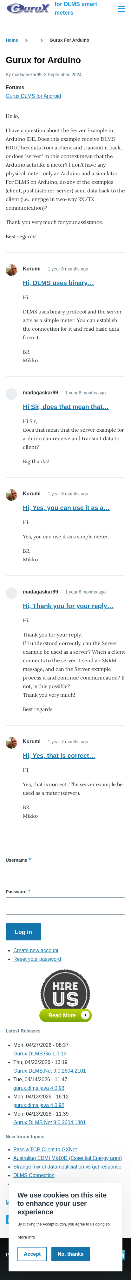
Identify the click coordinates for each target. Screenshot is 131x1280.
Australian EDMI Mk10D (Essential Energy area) (67, 1158)
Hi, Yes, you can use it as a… (66, 507)
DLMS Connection (34, 1175)
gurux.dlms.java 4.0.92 (38, 1105)
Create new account (35, 950)
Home (12, 40)
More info (26, 1237)
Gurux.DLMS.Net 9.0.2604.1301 (49, 1122)
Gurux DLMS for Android (33, 96)
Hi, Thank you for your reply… (68, 605)
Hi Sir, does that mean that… (66, 406)
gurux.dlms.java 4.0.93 (38, 1088)
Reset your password (37, 959)
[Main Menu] (121, 8)
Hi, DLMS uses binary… (58, 282)
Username (16, 860)
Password (16, 891)
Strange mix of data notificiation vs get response (67, 1166)
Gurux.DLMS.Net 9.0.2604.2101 (49, 1071)
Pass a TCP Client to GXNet (45, 1149)
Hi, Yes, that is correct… (59, 755)
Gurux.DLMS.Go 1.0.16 (39, 1053)
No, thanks (71, 1254)
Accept (32, 1254)
